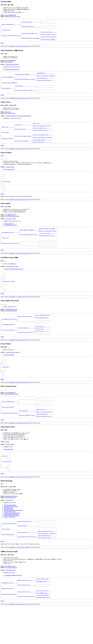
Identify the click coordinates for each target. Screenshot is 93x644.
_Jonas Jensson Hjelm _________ (44, 441)
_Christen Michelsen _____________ (45, 80)
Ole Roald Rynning (8, 540)
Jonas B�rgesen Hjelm (10, 226)
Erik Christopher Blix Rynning (11, 545)
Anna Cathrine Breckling (11, 329)
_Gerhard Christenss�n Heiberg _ (23, 143)
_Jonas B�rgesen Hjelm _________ (10, 244)
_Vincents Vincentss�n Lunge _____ (30, 35)
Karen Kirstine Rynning (9, 543)
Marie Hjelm (5, 250)
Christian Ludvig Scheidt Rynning (12, 544)
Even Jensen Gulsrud (11, 230)
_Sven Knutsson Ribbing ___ (43, 632)
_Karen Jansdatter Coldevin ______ (45, 83)
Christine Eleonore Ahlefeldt (12, 373)
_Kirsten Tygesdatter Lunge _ (48, 36)
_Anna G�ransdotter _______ (43, 617)
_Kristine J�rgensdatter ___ (43, 336)
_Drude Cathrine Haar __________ (23, 135)
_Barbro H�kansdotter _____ (43, 630)
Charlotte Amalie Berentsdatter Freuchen (13, 283)
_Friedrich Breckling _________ (25, 347)
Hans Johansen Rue (8, 477)
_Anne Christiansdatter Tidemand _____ (25, 95)
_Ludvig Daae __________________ (23, 130)
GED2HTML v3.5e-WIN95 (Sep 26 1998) (19, 48)
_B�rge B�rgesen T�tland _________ (29, 241)
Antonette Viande (10, 174)
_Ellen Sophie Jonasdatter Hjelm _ (28, 246)
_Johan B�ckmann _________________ (46, 75)
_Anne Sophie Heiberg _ (7, 146)
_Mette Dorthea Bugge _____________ (42, 149)
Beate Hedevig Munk (9, 375)
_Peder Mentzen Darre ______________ (27, 566)
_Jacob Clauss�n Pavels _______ (10, 427)
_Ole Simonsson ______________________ (25, 90)
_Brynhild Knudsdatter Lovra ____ (48, 248)
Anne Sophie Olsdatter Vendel (12, 227)
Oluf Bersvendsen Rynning (11, 527)
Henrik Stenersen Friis (9, 177)
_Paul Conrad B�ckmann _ (8, 79)
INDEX (2, 45)
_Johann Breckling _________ (42, 346)
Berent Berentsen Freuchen (12, 281)
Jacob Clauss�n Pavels (10, 417)
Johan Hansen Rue (7, 491)
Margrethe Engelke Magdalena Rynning (13, 541)
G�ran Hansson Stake (8, 624)
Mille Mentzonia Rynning (10, 536)
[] (2, 208)
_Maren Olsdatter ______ (7, 92)
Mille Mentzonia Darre (10, 529)
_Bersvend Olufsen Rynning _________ (27, 553)
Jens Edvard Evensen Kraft (10, 236)
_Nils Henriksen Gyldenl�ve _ (48, 39)
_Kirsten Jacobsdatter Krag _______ (42, 136)
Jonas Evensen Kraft (9, 235)
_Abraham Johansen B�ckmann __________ (25, 76)
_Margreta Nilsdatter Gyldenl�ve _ (30, 40)
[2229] (2, 163)
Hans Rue (7, 469)
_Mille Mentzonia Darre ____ (9, 569)
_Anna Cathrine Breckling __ (9, 350)
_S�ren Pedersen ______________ (45, 436)
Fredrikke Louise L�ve (8, 297)
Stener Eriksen (6, 191)
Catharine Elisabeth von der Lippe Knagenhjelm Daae (18, 120)
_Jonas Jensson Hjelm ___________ (48, 245)
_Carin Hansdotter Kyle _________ (26, 620)
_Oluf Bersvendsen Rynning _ (9, 556)
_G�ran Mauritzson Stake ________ (26, 615)
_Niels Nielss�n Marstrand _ (43, 333)
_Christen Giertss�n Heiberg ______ (42, 142)
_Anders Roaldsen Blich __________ (47, 570)
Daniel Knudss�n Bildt (10, 15)
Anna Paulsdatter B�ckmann (10, 86)
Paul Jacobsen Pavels (8, 433)
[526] (2, 515)
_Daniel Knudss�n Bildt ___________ (11, 24)
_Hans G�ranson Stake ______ (9, 618)
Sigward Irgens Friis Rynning (11, 537)
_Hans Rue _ (4, 484)
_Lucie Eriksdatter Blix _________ (47, 573)
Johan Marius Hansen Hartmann (11, 71)
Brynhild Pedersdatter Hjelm (11, 418)
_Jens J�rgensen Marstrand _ (9, 337)
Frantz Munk (5, 390)
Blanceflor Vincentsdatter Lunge (12, 16)
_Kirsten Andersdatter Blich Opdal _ (27, 571)
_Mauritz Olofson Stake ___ (43, 614)
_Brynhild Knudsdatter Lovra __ (44, 444)
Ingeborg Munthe (10, 472)
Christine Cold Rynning (9, 548)
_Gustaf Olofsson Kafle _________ (26, 628)
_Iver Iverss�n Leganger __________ (42, 147)
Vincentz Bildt (6, 31)
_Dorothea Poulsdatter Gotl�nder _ (46, 78)
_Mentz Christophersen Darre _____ (47, 565)
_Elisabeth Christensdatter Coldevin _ (25, 82)
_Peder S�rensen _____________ (27, 437)
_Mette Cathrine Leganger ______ (23, 148)
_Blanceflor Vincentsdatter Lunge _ (11, 38)
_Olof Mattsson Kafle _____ (43, 627)
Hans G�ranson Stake (10, 601)
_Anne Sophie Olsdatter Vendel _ (10, 257)
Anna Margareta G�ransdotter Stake (13, 610)
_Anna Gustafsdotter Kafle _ (9, 631)
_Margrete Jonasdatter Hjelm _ (27, 442)
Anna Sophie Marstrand (8, 343)
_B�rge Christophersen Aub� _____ (48, 240)
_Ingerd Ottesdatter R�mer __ (48, 42)
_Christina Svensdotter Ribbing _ (26, 634)
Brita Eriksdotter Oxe (11, 605)
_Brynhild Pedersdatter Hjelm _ (9, 440)
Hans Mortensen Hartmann (12, 67)
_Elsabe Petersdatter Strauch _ (25, 353)
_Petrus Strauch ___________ (42, 351)
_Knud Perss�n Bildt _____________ (30, 22)
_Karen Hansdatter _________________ (27, 558)
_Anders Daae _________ (7, 132)
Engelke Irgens (9, 531)
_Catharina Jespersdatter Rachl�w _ (42, 144)
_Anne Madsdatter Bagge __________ (30, 27)
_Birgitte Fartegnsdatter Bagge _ (48, 242)
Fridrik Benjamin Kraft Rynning (11, 547)
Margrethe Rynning (8, 539)
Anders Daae (8, 117)
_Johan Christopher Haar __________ (42, 134)
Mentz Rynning (6, 562)
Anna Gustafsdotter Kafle (11, 602)
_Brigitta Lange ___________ (42, 349)
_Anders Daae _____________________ (42, 129)
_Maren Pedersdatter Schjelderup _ (47, 567)
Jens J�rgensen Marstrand (11, 327)
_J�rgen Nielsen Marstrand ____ (26, 334)
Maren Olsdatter (9, 64)
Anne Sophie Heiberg (10, 118)
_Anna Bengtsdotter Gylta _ (43, 635)
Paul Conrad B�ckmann (10, 63)
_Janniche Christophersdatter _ (44, 438)
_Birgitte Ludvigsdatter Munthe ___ (42, 131)
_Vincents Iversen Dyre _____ (48, 34)
